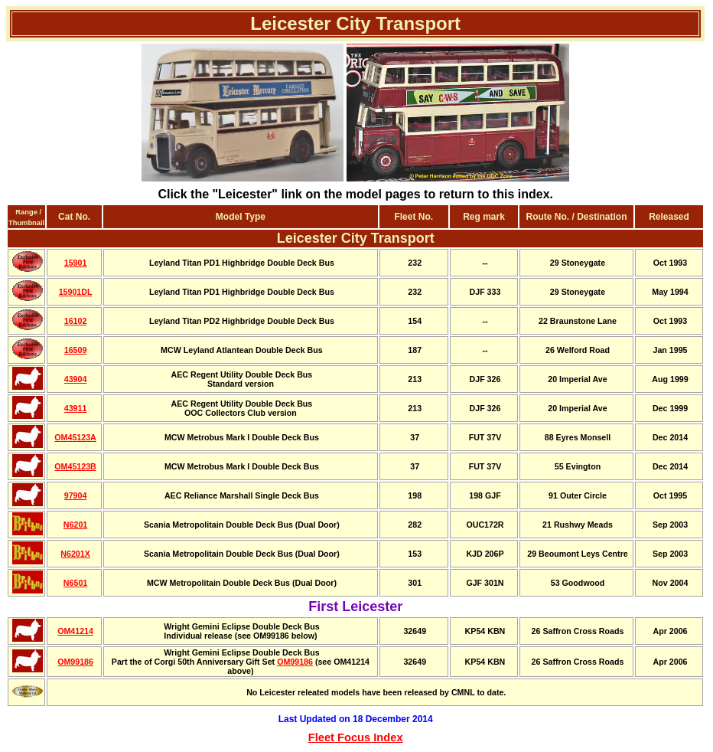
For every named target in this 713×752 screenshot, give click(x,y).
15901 (75, 262)
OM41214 (75, 631)
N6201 (75, 524)
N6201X (75, 553)
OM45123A (75, 437)
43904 (75, 379)
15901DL (76, 291)
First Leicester (355, 606)
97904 (75, 495)
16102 (75, 320)
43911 (75, 408)
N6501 (75, 582)
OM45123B (75, 466)
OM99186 (75, 661)
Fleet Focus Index (355, 737)
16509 (75, 350)
